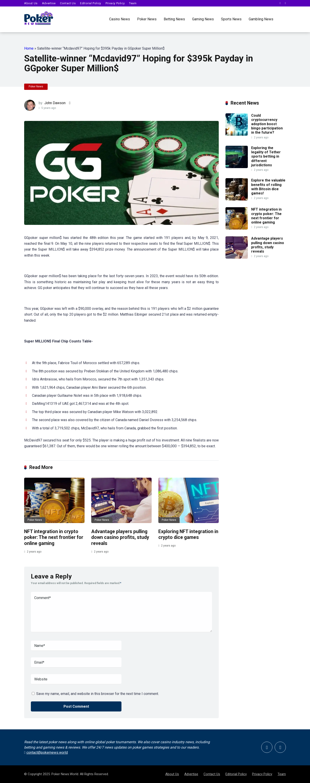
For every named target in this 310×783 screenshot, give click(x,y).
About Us (31, 3)
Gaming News (203, 19)
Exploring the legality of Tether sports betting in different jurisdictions (266, 156)
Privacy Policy (115, 3)
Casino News (119, 19)
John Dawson (55, 103)
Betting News (174, 19)
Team (132, 3)
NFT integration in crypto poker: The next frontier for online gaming (53, 537)
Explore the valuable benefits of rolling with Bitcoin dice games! (268, 186)
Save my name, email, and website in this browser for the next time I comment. (97, 694)
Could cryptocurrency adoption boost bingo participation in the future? (267, 124)
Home (29, 48)
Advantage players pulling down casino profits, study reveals (120, 537)
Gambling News (261, 19)
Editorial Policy (90, 3)
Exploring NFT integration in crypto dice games (188, 534)
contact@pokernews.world (49, 752)
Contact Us (68, 3)
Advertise (48, 3)
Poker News (147, 19)
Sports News (231, 19)
